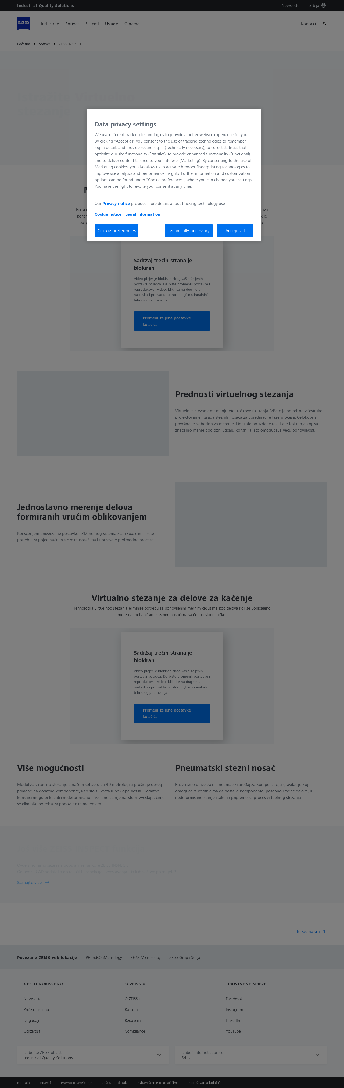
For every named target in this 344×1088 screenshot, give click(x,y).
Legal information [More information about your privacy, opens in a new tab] (142, 214)
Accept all (235, 230)
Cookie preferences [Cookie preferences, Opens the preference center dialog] (117, 230)
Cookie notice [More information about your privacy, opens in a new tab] (109, 214)
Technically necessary (189, 230)
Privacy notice (116, 203)
